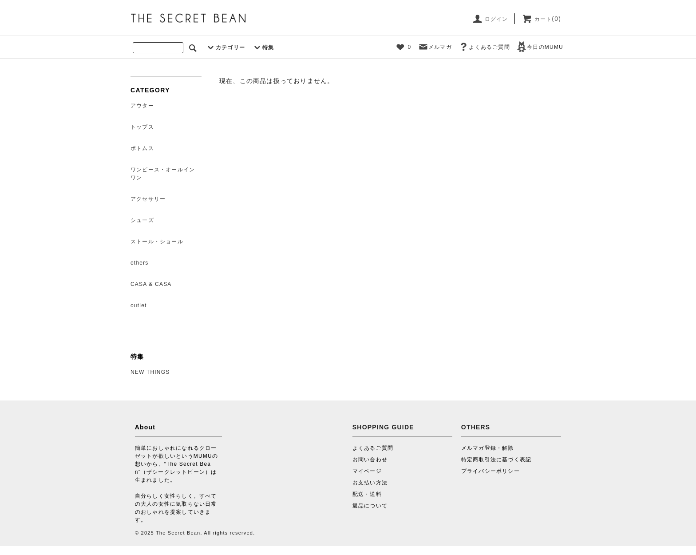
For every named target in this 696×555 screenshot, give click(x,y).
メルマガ (435, 47)
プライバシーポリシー (490, 471)
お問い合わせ (370, 459)
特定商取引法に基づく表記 (496, 459)
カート (541, 19)
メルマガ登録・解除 (487, 448)
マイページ (367, 471)
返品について (370, 506)
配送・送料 (367, 494)
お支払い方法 (370, 483)
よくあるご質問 (484, 47)
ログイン (490, 19)
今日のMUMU (539, 47)
